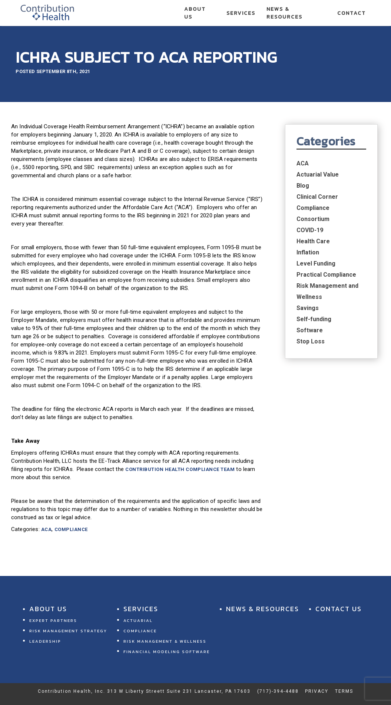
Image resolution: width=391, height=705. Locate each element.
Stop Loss (310, 341)
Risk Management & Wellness (164, 641)
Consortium (312, 219)
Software (309, 330)
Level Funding (315, 263)
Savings (307, 308)
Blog (302, 185)
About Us (195, 13)
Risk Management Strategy (68, 631)
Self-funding (313, 319)
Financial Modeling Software (166, 652)
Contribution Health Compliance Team (180, 469)
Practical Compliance (326, 274)
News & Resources (284, 13)
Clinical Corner (317, 196)
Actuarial (138, 620)
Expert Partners (53, 620)
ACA (46, 529)
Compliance (71, 529)
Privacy (316, 691)
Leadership (45, 641)
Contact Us (338, 609)
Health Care (313, 241)
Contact (351, 13)
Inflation (307, 252)
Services (240, 13)
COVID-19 (309, 230)
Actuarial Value (317, 174)
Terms (344, 691)
